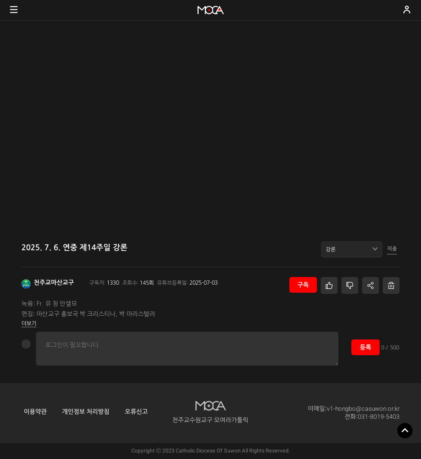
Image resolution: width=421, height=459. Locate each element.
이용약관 (35, 411)
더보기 (28, 323)
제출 (392, 248)
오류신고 (136, 411)
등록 (365, 347)
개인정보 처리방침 (85, 411)
